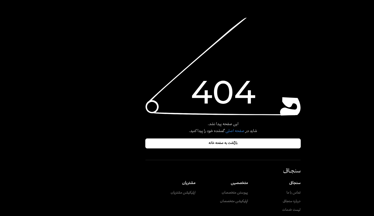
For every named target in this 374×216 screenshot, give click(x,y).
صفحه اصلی (198, 131)
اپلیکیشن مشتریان (147, 193)
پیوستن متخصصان (199, 193)
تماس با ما (257, 193)
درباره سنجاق (256, 202)
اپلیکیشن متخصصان (198, 202)
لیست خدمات (255, 210)
